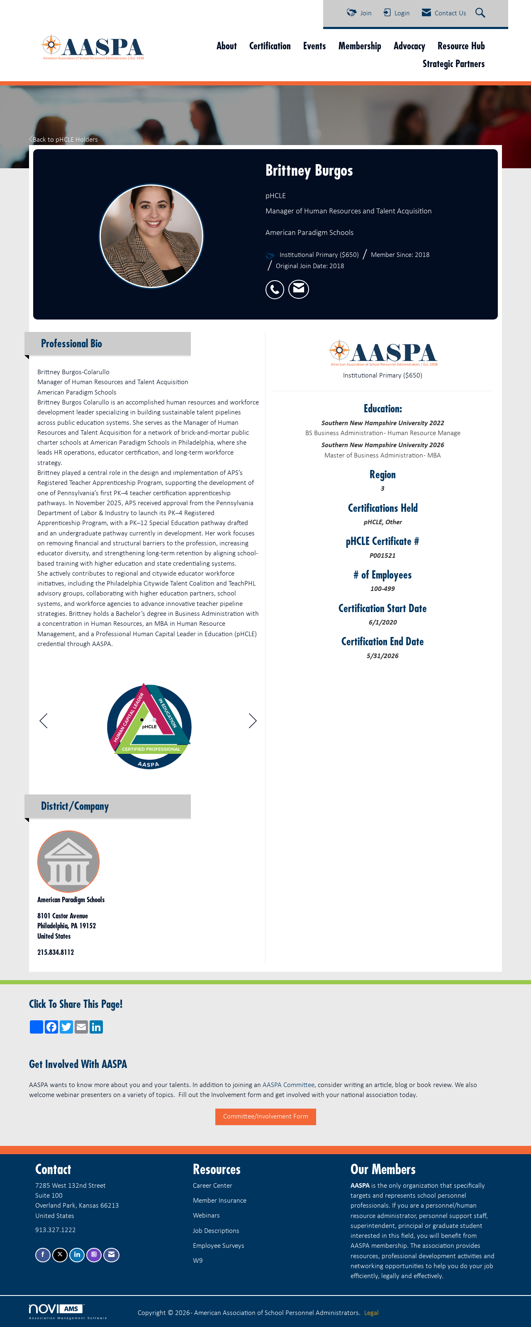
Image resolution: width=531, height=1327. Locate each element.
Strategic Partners (454, 64)
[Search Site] (481, 13)
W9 (198, 1260)
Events (314, 46)
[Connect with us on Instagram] (94, 1255)
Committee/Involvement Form (265, 1116)
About (227, 46)
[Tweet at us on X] (60, 1255)
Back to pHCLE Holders (63, 139)
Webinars (206, 1215)
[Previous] (43, 723)
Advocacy (409, 46)
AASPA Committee (288, 1085)
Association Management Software (68, 1312)
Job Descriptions (216, 1231)
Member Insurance (219, 1200)
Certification (270, 46)
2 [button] (154, 720)
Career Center (212, 1185)
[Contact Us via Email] (111, 1255)
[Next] (253, 723)
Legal (371, 1313)
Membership (360, 46)
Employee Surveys (218, 1246)
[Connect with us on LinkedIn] (77, 1255)
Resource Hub (461, 46)
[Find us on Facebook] (43, 1255)
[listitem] (277, 284)
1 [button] (142, 720)
